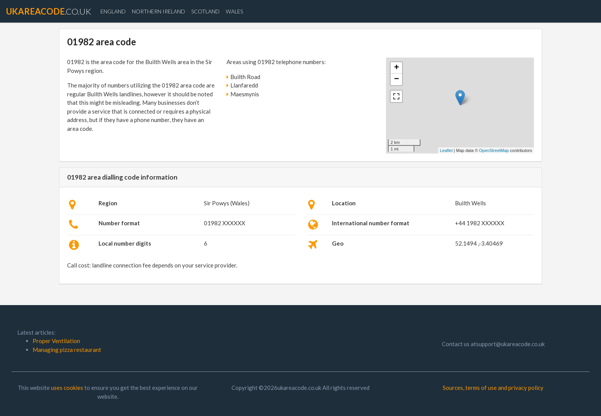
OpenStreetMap (494, 150)
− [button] (396, 79)
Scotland (205, 11)
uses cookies (67, 387)
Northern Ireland (158, 11)
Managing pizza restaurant (67, 349)
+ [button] (396, 68)
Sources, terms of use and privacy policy (493, 387)
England (113, 11)
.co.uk (48, 11)
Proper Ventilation (56, 340)
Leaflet (446, 150)
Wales (234, 11)
